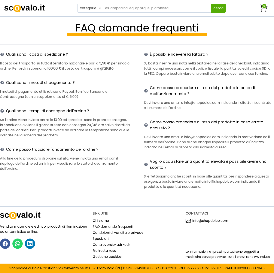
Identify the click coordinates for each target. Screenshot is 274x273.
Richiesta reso (104, 250)
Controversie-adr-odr (111, 244)
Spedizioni (101, 238)
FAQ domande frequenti (113, 226)
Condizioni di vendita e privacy (118, 232)
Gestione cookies (107, 256)
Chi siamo (101, 220)
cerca (218, 8)
